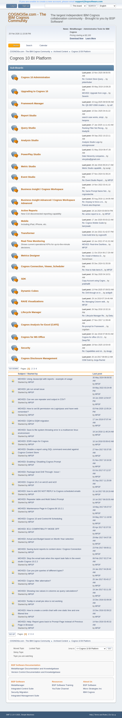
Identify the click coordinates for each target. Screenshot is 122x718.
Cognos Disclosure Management (39, 358)
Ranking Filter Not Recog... (93, 128)
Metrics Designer (30, 255)
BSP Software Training (62, 685)
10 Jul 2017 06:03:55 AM (103, 499)
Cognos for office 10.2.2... (93, 337)
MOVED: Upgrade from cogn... (95, 93)
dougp (109, 351)
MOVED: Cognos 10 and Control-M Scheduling (40, 518)
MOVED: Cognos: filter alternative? (34, 581)
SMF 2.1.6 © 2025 (13, 715)
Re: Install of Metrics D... (92, 256)
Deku (111, 316)
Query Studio (28, 128)
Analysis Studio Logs (91, 142)
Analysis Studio (29, 140)
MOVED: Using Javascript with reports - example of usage (45, 379)
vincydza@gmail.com (91, 159)
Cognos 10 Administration (35, 77)
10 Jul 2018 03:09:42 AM (103, 441)
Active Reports (29, 210)
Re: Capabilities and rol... (92, 351)
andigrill (109, 293)
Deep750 (86, 340)
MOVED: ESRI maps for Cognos (33, 441)
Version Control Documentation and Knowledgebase (35, 672)
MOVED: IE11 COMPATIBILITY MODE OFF (38, 529)
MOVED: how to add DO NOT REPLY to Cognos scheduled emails (49, 491)
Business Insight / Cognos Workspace (42, 189)
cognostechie (87, 194)
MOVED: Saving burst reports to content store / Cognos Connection (49, 549)
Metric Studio (28, 166)
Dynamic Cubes (29, 291)
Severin (85, 96)
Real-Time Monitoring (33, 241)
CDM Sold (86, 360)
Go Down (13, 369)
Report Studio (28, 115)
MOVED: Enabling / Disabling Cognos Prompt (39, 462)
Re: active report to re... (92, 214)
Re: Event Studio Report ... (93, 180)
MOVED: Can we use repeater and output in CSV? (41, 399)
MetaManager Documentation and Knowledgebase (35, 668)
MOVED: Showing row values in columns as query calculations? (48, 591)
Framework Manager (32, 103)
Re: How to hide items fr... (93, 270)
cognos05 (102, 235)
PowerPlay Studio (31, 154)
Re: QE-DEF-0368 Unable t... (94, 105)
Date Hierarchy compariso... (94, 156)
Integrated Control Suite (22, 688)
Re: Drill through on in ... (92, 293)
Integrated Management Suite (25, 695)
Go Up (12, 634)
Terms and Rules (100, 715)
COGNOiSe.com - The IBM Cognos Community (27, 17)
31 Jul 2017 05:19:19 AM (103, 491)
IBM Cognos (89, 692)
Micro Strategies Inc (92, 688)
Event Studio (28, 177)
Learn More (91, 38)
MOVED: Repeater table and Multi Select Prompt (41, 499)
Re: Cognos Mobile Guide (93, 223)
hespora (85, 120)
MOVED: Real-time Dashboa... (95, 244)
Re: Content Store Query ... (93, 79)
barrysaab (86, 226)
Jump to (71, 648)
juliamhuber (87, 82)
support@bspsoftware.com (88, 1)
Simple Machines (27, 715)
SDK (23, 279)
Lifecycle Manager (31, 312)
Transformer (28, 233)
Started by (32, 374)
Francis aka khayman (91, 205)
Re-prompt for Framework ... (94, 326)
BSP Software (89, 685)
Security (25, 348)
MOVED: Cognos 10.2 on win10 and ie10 (37, 482)
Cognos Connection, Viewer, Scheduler (42, 266)
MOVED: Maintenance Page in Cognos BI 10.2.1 (41, 508)
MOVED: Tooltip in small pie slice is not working (40, 601)
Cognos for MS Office (33, 337)
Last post (99, 374)
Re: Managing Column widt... (94, 302)
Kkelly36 (85, 131)
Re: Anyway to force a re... (93, 202)
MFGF (110, 180)
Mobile (24, 221)
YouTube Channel (60, 688)
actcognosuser (88, 145)
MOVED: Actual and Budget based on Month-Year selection (46, 539)
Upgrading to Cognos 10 (34, 91)
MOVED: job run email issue (31, 389)
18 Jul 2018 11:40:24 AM (103, 432)
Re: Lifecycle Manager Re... (94, 316)
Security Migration (19, 692)
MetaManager (17, 685)
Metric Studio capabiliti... (92, 168)
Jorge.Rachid (99, 360)
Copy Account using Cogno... (94, 281)
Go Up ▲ (112, 715)
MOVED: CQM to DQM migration (33, 421)
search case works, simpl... (93, 117)
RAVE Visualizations (32, 301)
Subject (21, 374)
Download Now (76, 38)
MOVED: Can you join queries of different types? (40, 570)
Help (91, 715)
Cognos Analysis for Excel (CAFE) (40, 324)
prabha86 (86, 284)
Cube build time (88, 235)
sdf (111, 105)
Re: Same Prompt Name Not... (95, 191)
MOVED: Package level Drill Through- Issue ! (39, 472)
